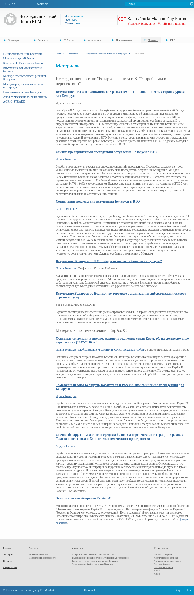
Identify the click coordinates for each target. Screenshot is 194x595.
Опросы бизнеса (162, 564)
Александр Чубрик (133, 349)
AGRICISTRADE (14, 101)
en (13, 4)
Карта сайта (183, 590)
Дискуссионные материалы (167, 561)
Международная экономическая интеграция (105, 53)
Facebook (41, 4)
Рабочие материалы (163, 554)
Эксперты (43, 40)
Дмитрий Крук (110, 349)
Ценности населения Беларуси (22, 53)
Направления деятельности (42, 557)
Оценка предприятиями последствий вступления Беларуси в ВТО (106, 152)
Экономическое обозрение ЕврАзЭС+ (84, 498)
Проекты (153, 40)
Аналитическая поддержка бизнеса (25, 96)
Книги (157, 570)
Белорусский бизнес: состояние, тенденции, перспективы (100, 557)
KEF (172, 40)
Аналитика (94, 40)
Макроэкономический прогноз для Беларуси (94, 554)
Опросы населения (163, 567)
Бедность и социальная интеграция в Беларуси (95, 561)
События (69, 40)
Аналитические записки (166, 557)
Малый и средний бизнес (19, 58)
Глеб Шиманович (67, 208)
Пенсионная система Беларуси (22, 92)
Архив (157, 573)
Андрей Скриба (66, 446)
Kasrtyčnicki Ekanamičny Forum (23, 63)
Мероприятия (10, 567)
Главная (60, 53)
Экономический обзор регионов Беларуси (92, 564)
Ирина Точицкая (66, 159)
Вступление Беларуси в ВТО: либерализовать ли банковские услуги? (109, 261)
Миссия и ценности (38, 554)
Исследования (124, 40)
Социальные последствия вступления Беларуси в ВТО (98, 201)
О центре (13, 40)
